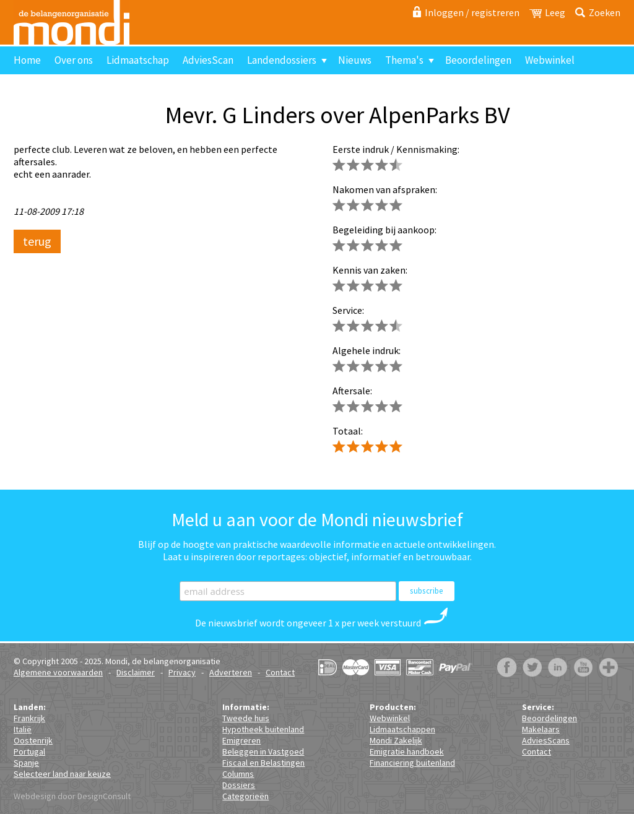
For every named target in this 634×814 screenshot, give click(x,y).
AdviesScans (546, 740)
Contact (37, 88)
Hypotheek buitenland (263, 729)
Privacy (182, 672)
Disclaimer (135, 672)
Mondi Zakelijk (396, 740)
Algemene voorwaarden (58, 672)
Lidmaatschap (137, 60)
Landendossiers (281, 60)
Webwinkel (550, 60)
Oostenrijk (33, 740)
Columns (238, 773)
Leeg (555, 12)
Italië (23, 729)
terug (37, 241)
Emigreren (241, 740)
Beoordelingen (478, 60)
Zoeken (604, 12)
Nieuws (354, 60)
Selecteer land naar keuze (62, 773)
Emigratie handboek (407, 751)
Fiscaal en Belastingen (263, 762)
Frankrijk (29, 718)
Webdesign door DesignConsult (72, 796)
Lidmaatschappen (402, 729)
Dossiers (238, 784)
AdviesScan (208, 60)
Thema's (404, 60)
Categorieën (245, 796)
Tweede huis (245, 718)
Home (27, 60)
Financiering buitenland (412, 762)
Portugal (29, 751)
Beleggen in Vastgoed (263, 751)
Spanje (26, 762)
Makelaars (541, 729)
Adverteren (230, 672)
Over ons (73, 60)
